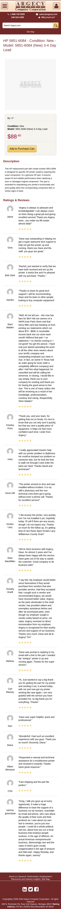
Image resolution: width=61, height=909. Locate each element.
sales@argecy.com (46, 14)
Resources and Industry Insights (25, 879)
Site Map (30, 32)
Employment (45, 876)
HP (12, 118)
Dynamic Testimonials (28, 876)
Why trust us (46, 17)
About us (13, 876)
